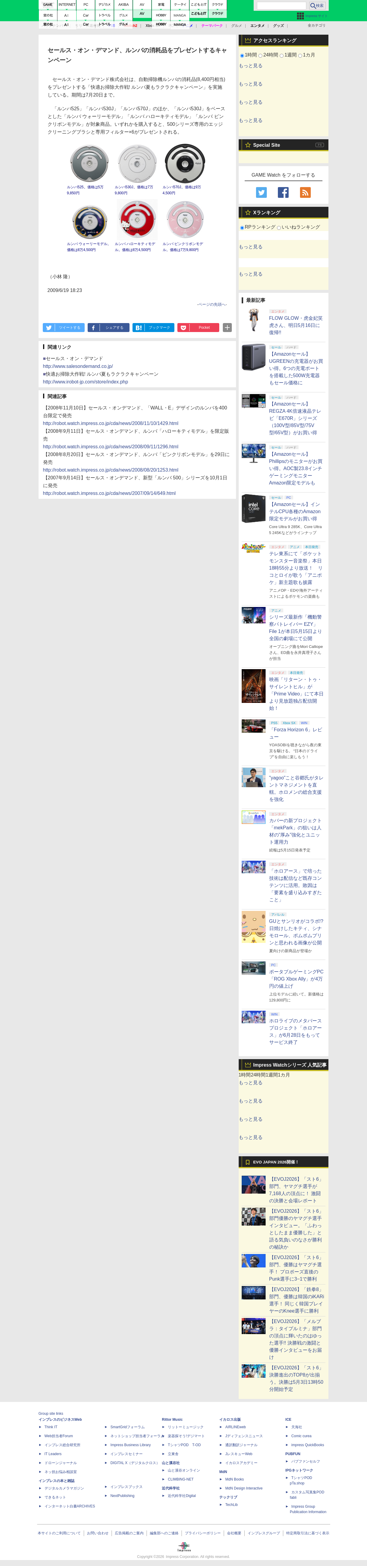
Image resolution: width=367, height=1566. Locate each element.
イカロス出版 (230, 1419)
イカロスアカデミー (241, 1463)
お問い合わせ (98, 1533)
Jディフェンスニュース (244, 1436)
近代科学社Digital (182, 1496)
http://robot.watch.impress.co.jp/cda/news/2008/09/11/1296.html (111, 446)
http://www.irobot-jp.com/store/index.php (85, 381)
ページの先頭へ (212, 304)
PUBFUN (292, 1454)
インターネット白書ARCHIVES (70, 1506)
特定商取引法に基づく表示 (307, 1533)
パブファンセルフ (305, 1461)
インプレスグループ (264, 1533)
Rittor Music (172, 1419)
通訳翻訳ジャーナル (241, 1445)
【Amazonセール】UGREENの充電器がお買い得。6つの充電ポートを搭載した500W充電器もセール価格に (296, 368)
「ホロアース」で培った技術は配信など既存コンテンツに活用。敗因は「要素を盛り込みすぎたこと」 (295, 885)
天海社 (296, 1427)
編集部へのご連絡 (164, 1533)
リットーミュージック (186, 1427)
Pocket (204, 327)
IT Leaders (53, 1454)
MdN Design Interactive (244, 1488)
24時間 (270, 54)
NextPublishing (122, 1496)
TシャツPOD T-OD (184, 1445)
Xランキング (267, 212)
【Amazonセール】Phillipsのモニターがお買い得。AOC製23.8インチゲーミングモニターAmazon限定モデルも (296, 468)
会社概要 (234, 1533)
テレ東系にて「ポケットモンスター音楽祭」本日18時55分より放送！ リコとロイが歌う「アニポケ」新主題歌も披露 (296, 568)
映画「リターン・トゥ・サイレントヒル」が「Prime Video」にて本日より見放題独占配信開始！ (296, 694)
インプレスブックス (126, 1487)
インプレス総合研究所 (62, 1445)
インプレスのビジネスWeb (60, 1419)
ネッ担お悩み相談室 (61, 1472)
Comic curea (301, 1436)
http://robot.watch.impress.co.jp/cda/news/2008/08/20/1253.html (111, 469)
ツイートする (69, 327)
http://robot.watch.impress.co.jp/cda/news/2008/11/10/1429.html (111, 423)
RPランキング (260, 227)
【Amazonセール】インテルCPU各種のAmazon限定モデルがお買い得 (295, 511)
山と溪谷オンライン (184, 1470)
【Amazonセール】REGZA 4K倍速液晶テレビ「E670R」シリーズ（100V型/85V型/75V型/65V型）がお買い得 (295, 418)
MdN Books (234, 1479)
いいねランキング (301, 227)
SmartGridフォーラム (127, 1427)
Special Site (266, 145)
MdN (223, 1472)
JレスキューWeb (238, 1454)
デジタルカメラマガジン (64, 1488)
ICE (288, 1419)
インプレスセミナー (126, 1454)
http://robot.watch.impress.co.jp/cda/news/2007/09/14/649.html (109, 493)
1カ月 (309, 54)
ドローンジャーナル (61, 1463)
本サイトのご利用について (59, 1533)
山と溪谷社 (171, 1463)
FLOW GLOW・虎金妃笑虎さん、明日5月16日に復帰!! (296, 325)
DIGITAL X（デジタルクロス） (135, 1463)
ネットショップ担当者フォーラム (137, 1436)
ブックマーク (159, 327)
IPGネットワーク (299, 1470)
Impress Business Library (130, 1445)
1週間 (290, 54)
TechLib (231, 1505)
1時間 (251, 54)
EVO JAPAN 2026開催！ (276, 1162)
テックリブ (228, 1497)
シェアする (115, 327)
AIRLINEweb (235, 1427)
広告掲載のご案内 (129, 1533)
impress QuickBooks (307, 1445)
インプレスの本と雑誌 (56, 1481)
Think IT (51, 1427)
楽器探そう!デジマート (186, 1436)
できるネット (55, 1497)
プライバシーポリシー (203, 1533)
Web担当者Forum (59, 1436)
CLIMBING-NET (181, 1479)
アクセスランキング (274, 40)
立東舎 (173, 1454)
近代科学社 (171, 1488)
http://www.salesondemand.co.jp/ (78, 366)
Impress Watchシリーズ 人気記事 (290, 1065)
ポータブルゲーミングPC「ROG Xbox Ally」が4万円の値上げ (296, 979)
